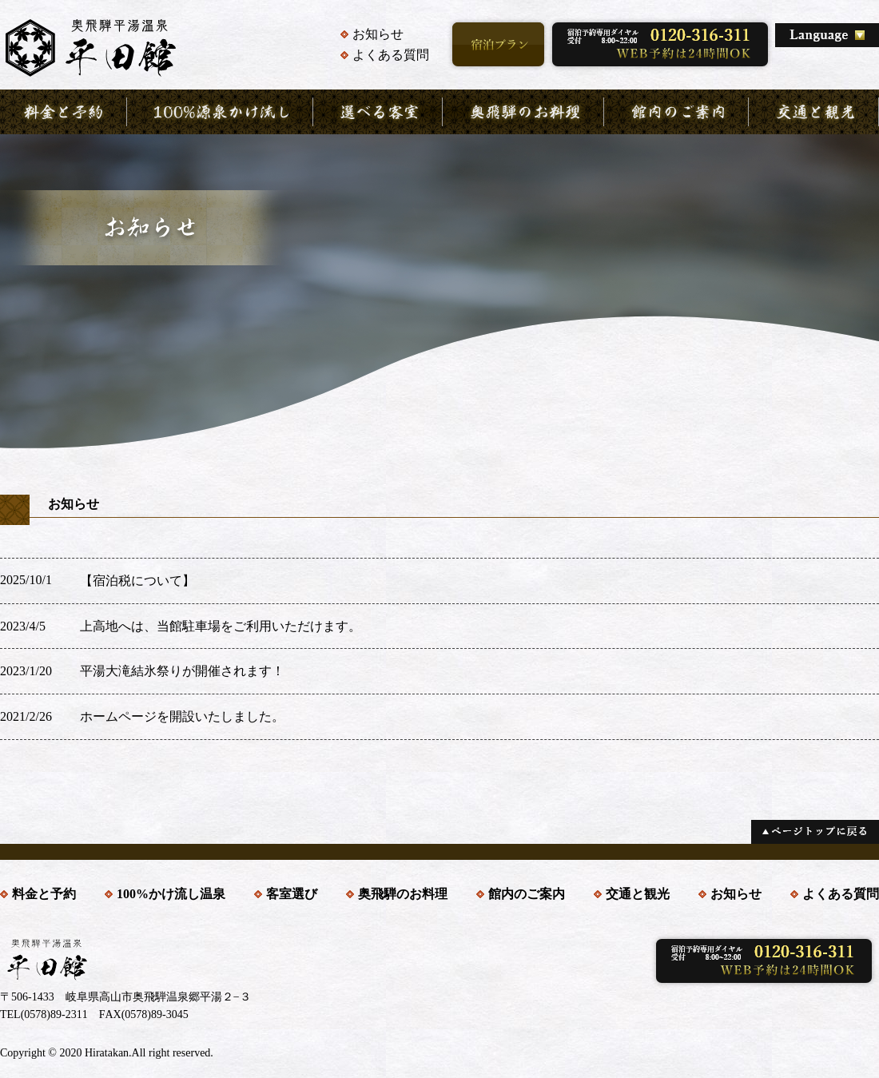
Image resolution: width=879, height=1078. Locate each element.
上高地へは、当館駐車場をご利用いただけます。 (220, 626)
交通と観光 (638, 894)
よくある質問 (390, 55)
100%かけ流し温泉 (171, 894)
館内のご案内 (526, 894)
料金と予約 (44, 894)
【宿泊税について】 (137, 580)
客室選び (291, 894)
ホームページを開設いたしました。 (182, 716)
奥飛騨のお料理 (402, 894)
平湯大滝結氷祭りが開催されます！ (182, 671)
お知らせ (378, 34)
